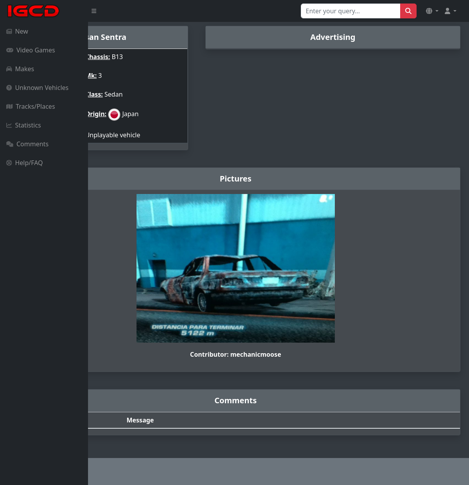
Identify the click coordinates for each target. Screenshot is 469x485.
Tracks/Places (30, 106)
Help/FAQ (24, 162)
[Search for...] (351, 11)
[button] (432, 11)
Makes (20, 69)
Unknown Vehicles (37, 87)
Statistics (23, 125)
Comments (27, 144)
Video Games (30, 50)
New (17, 31)
